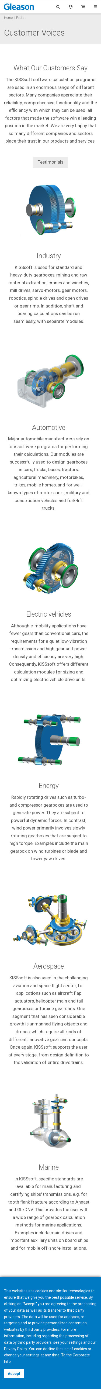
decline (49, 1349)
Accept (14, 1373)
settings (33, 1355)
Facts (20, 18)
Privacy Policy (15, 1349)
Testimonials (50, 162)
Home (8, 18)
